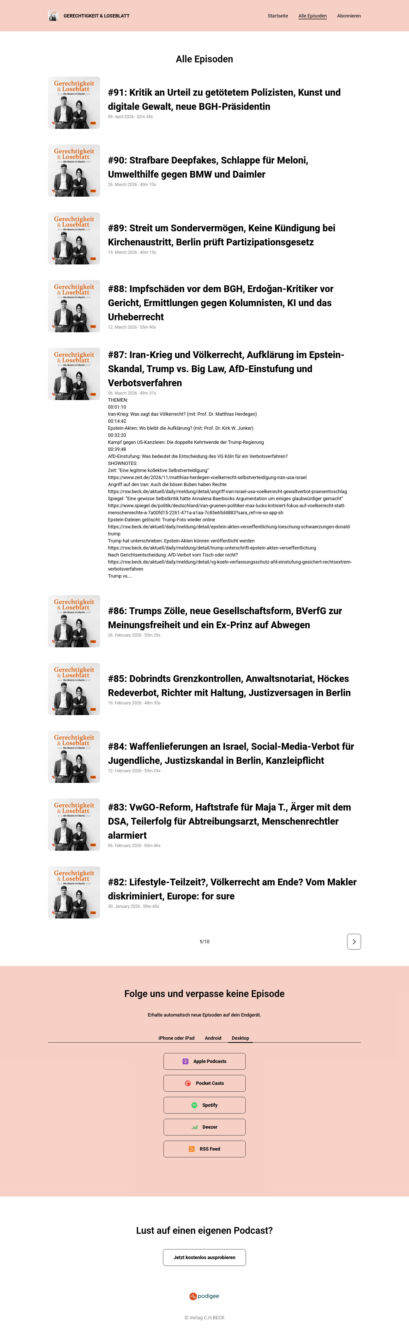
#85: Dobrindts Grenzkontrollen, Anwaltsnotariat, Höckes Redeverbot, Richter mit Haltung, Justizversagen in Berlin (229, 685)
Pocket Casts (210, 1083)
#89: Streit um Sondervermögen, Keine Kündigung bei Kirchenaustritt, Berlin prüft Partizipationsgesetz (221, 235)
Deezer (210, 1127)
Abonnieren (349, 16)
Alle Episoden (312, 16)
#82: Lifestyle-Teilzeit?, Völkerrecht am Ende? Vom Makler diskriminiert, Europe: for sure (232, 889)
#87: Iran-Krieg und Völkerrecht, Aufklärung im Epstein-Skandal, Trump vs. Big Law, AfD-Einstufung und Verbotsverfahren (226, 369)
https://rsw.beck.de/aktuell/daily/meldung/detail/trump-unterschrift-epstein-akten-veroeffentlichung (212, 548)
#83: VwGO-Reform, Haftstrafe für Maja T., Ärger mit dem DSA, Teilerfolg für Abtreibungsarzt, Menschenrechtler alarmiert (229, 821)
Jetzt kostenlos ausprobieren (205, 1257)
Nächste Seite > (354, 942)
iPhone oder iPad (177, 1038)
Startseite (278, 16)
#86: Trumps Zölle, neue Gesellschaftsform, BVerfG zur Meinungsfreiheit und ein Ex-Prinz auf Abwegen (225, 618)
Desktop (240, 1038)
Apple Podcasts (210, 1061)
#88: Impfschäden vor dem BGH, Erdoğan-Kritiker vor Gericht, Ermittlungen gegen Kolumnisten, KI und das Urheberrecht (221, 303)
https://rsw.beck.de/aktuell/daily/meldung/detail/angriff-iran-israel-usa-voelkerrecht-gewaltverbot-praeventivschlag (227, 491)
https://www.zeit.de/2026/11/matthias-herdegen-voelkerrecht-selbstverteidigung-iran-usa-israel (207, 477)
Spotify (210, 1105)
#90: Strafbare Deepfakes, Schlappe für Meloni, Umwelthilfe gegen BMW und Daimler (208, 167)
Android (213, 1038)
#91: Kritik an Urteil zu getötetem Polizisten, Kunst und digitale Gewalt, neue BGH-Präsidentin (224, 99)
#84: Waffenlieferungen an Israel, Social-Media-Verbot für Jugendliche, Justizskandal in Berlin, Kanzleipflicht (231, 753)
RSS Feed (210, 1149)
